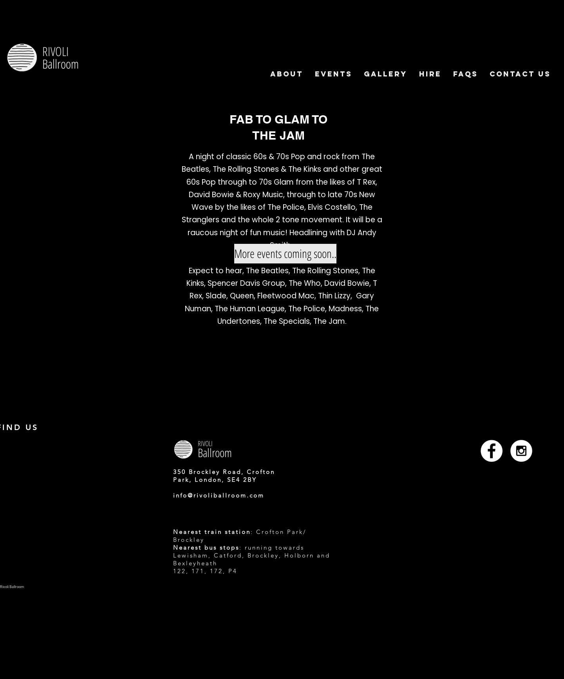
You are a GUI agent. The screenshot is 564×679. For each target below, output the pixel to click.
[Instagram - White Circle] (521, 451)
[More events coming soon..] (285, 253)
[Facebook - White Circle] (492, 451)
